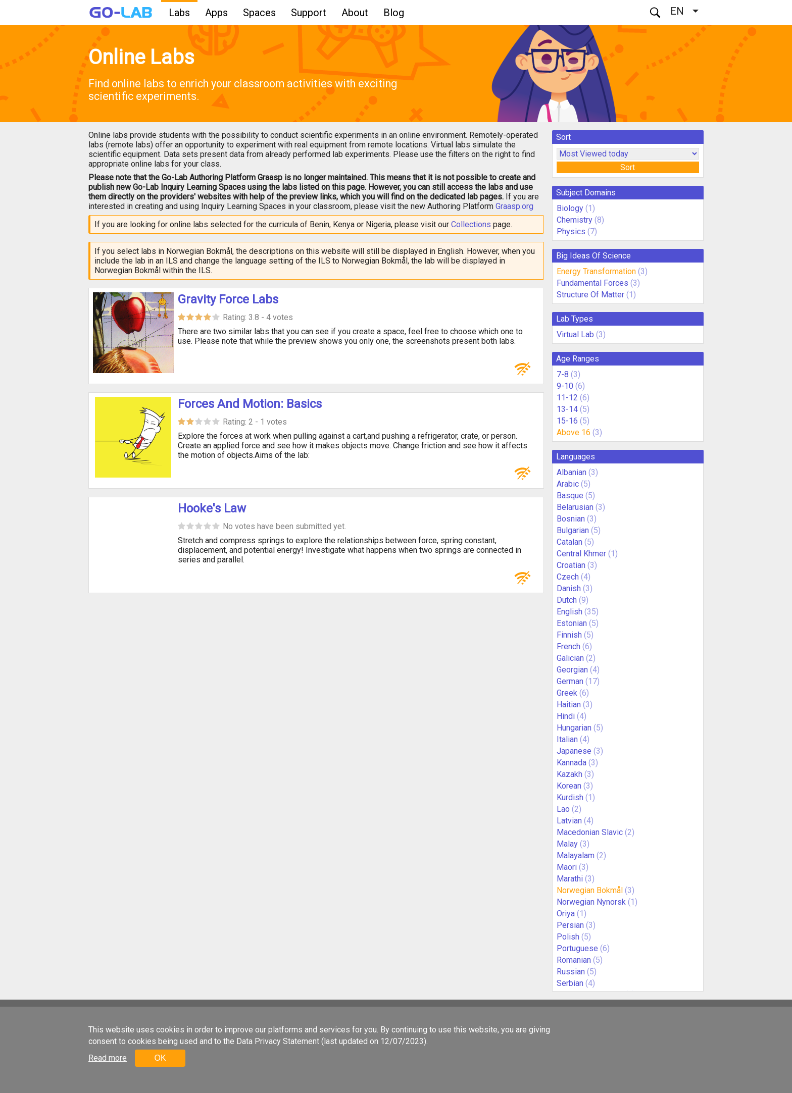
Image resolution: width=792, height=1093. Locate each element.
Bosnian (571, 519)
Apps (216, 13)
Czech (568, 577)
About (354, 13)
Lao (563, 809)
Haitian (569, 704)
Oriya (566, 913)
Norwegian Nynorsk (591, 902)
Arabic (568, 484)
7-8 (563, 374)
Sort (627, 167)
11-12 (567, 397)
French (568, 646)
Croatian (571, 565)
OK (160, 1058)
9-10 (565, 386)
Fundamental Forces (592, 283)
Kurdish (570, 797)
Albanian (571, 472)
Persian (570, 925)
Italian (567, 739)
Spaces (259, 13)
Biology (570, 208)
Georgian (572, 669)
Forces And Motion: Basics (250, 404)
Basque (570, 495)
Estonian (572, 623)
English (569, 611)
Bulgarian (573, 530)
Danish (569, 588)
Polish (568, 937)
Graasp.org (514, 206)
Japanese (574, 751)
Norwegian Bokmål (590, 890)
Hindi (566, 716)
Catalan (569, 542)
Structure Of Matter (590, 294)
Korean (569, 786)
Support (308, 13)
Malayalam (576, 855)
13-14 (567, 409)
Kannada (571, 762)
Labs (179, 13)
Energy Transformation (596, 271)
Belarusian (575, 507)
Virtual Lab (575, 334)
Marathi (570, 878)
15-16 (567, 421)
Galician (570, 658)
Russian (571, 971)
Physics (571, 231)
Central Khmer (581, 553)
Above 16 (573, 432)
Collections (471, 224)
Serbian (570, 983)
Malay (567, 844)
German (570, 681)
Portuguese (577, 948)
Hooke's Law (212, 508)
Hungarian (574, 728)
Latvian (569, 820)
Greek (567, 693)
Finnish (569, 635)
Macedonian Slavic (590, 832)
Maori (567, 867)
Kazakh (569, 774)
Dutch (567, 600)
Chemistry (574, 220)
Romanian (574, 960)
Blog (393, 13)
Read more (107, 1058)
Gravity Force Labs (228, 299)
